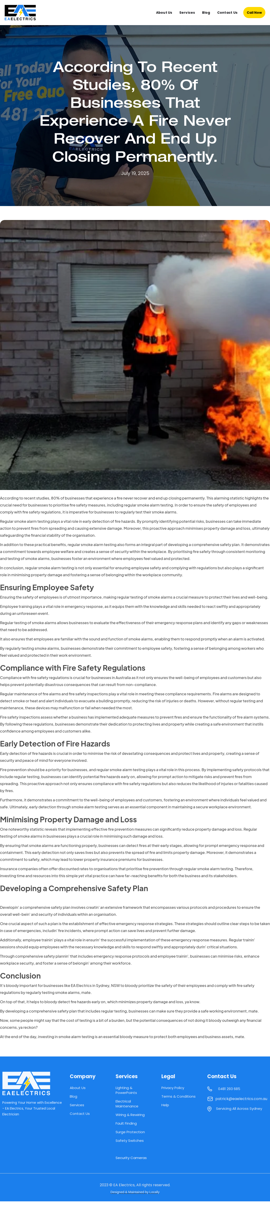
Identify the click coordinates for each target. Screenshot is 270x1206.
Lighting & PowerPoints (126, 1090)
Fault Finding (126, 1123)
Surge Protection (130, 1131)
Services (187, 12)
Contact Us (227, 12)
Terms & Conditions (178, 1096)
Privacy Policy (172, 1087)
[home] (24, 12)
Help (165, 1105)
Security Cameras (131, 1157)
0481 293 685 (229, 1091)
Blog (206, 12)
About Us (164, 12)
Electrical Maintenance (127, 1104)
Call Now (254, 12)
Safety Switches (130, 1140)
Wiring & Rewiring (130, 1114)
